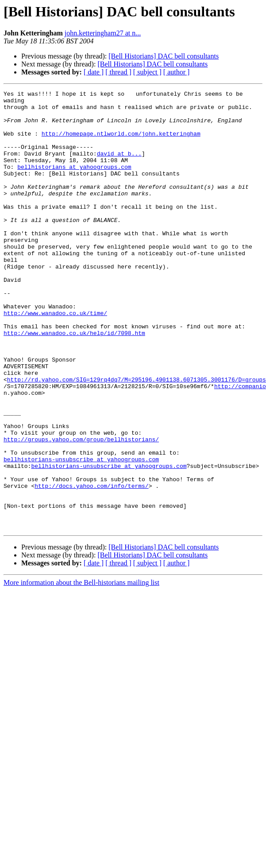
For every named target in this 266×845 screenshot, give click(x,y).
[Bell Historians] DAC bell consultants (163, 56)
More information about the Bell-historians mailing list (81, 661)
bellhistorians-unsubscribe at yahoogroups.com (81, 525)
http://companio (240, 437)
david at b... (119, 166)
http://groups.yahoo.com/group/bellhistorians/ (81, 501)
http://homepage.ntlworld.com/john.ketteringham (121, 142)
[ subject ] (147, 72)
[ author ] (176, 72)
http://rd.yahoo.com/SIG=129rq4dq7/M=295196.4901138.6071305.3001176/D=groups (136, 429)
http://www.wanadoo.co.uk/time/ (55, 349)
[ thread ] (118, 72)
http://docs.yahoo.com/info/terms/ (91, 557)
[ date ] (94, 72)
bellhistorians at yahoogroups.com (74, 182)
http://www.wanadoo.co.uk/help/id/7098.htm (74, 373)
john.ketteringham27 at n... (103, 33)
